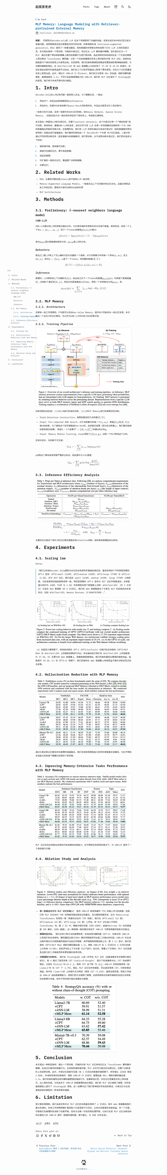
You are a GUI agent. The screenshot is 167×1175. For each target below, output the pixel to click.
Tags (96, 6)
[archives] (116, 7)
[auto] (129, 7)
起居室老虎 (43, 7)
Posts (86, 6)
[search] (123, 7)
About (107, 6)
